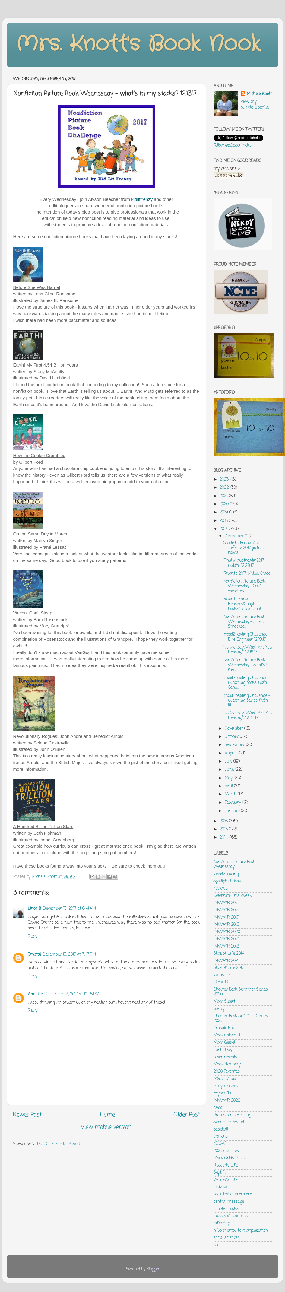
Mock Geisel (224, 1043)
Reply (32, 936)
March (231, 794)
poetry (219, 1009)
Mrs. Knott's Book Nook (138, 44)
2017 (224, 529)
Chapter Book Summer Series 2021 (241, 1018)
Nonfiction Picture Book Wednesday (234, 864)
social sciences (227, 1238)
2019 (224, 512)
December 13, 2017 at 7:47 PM (69, 954)
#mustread (223, 975)
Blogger (153, 1269)
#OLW (220, 1144)
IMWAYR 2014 (226, 903)
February (233, 802)
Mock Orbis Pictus (230, 1158)
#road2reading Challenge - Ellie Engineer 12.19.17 (246, 637)
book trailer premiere (233, 1194)
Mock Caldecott (227, 1035)
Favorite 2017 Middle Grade (246, 573)
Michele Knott (259, 94)
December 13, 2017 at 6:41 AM (69, 909)
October (232, 737)
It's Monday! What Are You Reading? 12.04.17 (247, 715)
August (232, 753)
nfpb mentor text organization (241, 1230)
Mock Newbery (227, 1064)
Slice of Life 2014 (229, 954)
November (234, 728)
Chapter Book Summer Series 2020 (241, 992)
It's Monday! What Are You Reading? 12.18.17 (247, 650)
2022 (225, 487)
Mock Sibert (224, 1001)
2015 (224, 829)
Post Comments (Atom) (58, 1144)
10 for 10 (221, 982)
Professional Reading (232, 1115)
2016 (224, 821)
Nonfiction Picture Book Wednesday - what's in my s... (246, 665)
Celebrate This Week (233, 896)
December (235, 536)
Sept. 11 (220, 1173)
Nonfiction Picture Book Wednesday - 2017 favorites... (244, 586)
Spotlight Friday (227, 881)
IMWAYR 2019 (226, 939)
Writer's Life (226, 1180)
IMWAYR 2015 (226, 910)
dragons (221, 1136)
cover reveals (225, 1057)
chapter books (226, 1209)
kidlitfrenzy (142, 199)
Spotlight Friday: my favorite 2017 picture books (243, 548)
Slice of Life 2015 (229, 968)
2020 (225, 504)
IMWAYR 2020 (227, 932)
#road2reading (226, 874)
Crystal (34, 954)
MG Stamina (225, 1079)
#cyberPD (222, 1093)
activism (221, 1187)
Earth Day (223, 1050)
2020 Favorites (227, 1071)
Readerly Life (226, 1165)
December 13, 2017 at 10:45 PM (71, 994)
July (229, 761)
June (230, 770)
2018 (224, 521)
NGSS (218, 1108)
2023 (225, 479)
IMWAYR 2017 (226, 917)
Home (107, 1115)
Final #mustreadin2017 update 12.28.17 (243, 563)
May (229, 778)
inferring (222, 1223)
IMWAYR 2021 (226, 961)
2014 (224, 837)
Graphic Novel (225, 1028)
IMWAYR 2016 (226, 925)
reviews (221, 888)
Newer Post (27, 1115)
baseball (221, 1129)
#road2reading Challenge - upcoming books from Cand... (246, 683)
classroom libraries (231, 1216)
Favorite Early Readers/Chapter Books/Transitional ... (243, 604)
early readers (226, 1086)
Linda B (34, 909)
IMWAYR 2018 (226, 946)
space (218, 1245)
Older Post (186, 1115)
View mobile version (106, 1127)
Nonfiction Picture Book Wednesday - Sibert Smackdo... (244, 622)
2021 (224, 496)
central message (229, 1201)
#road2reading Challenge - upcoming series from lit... (246, 701)
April (229, 786)
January (233, 811)
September (235, 745)
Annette (35, 994)
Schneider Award (229, 1122)
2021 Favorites (226, 1151)
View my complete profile (255, 105)
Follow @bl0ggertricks (233, 145)
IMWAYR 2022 (227, 1100)
